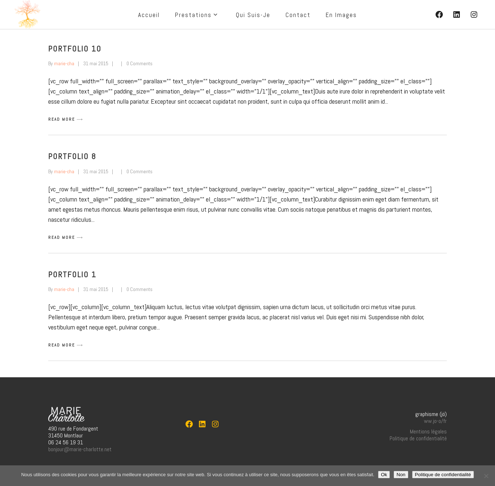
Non (400, 474)
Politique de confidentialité (418, 438)
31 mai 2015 (95, 63)
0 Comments (139, 63)
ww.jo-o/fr (435, 421)
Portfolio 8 (72, 156)
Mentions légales (428, 431)
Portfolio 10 (74, 48)
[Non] (486, 475)
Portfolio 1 (72, 274)
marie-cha (64, 63)
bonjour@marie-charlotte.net (80, 449)
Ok (384, 474)
